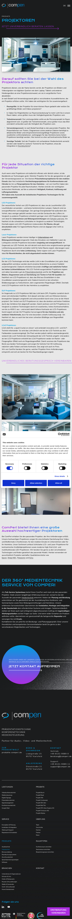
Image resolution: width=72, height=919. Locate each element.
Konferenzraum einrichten (43, 847)
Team (37, 825)
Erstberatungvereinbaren (58, 911)
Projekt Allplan (40, 813)
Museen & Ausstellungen (9, 882)
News (37, 835)
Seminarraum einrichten (43, 849)
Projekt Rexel (40, 795)
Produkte (6, 841)
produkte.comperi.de (12, 752)
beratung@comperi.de (61, 756)
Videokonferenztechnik (9, 792)
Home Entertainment (8, 889)
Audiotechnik (6, 847)
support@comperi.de (60, 766)
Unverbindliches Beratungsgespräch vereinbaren (36, 361)
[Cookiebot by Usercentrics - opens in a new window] (59, 434)
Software (4, 862)
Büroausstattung (7, 852)
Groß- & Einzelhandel (8, 887)
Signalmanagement (7, 803)
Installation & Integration (9, 827)
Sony (31, 558)
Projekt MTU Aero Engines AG (45, 808)
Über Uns (40, 819)
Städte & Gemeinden (8, 884)
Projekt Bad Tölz (41, 805)
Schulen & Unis (6, 876)
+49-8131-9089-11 (60, 764)
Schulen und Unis (57, 219)
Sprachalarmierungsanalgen (10, 860)
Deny (13, 483)
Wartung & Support (7, 830)
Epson (4, 558)
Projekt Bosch (40, 792)
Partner (38, 832)
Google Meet (6, 808)
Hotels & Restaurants (8, 879)
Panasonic (21, 558)
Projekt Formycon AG (42, 810)
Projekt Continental (42, 800)
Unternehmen (43, 237)
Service (5, 819)
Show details (60, 476)
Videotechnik (6, 849)
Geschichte (39, 827)
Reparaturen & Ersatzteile (9, 832)
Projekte (40, 787)
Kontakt (40, 868)
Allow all (58, 483)
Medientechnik (28, 597)
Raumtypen (41, 841)
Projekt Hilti (39, 798)
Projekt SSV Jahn (41, 803)
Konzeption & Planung (8, 825)
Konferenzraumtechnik (8, 805)
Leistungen (7, 787)
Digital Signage (6, 798)
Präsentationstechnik (33, 272)
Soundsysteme (24, 146)
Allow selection (36, 483)
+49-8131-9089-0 (59, 754)
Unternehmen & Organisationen (11, 874)
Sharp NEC (12, 558)
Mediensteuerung (7, 795)
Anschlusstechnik (7, 857)
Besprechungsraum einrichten (45, 852)
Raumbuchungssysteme (9, 854)
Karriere (38, 830)
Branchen (7, 868)
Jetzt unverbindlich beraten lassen (28, 26)
